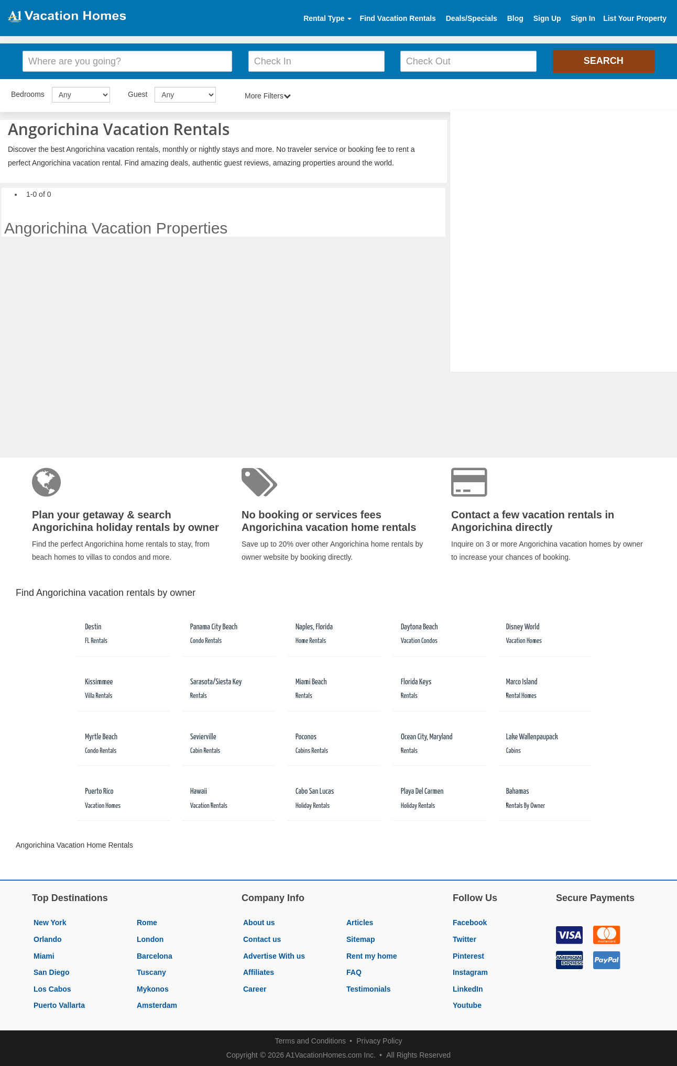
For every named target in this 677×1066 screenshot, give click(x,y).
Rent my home (371, 956)
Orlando (48, 939)
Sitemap (360, 939)
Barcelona (154, 956)
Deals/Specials (471, 18)
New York (50, 922)
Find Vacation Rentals (397, 18)
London (150, 939)
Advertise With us (274, 956)
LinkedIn (468, 989)
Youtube (467, 1005)
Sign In (583, 18)
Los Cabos (52, 989)
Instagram (470, 972)
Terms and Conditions (310, 1041)
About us (259, 922)
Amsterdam (157, 1005)
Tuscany (151, 972)
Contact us (262, 939)
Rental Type (327, 18)
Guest (137, 94)
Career (254, 989)
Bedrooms (28, 94)
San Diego (51, 972)
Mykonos (153, 989)
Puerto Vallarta (59, 1005)
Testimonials (368, 989)
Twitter (464, 939)
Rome (147, 922)
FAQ (354, 972)
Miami (44, 956)
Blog (515, 18)
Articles (359, 922)
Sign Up (547, 18)
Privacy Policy (379, 1041)
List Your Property (635, 18)
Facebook (470, 922)
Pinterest (468, 956)
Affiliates (258, 972)
